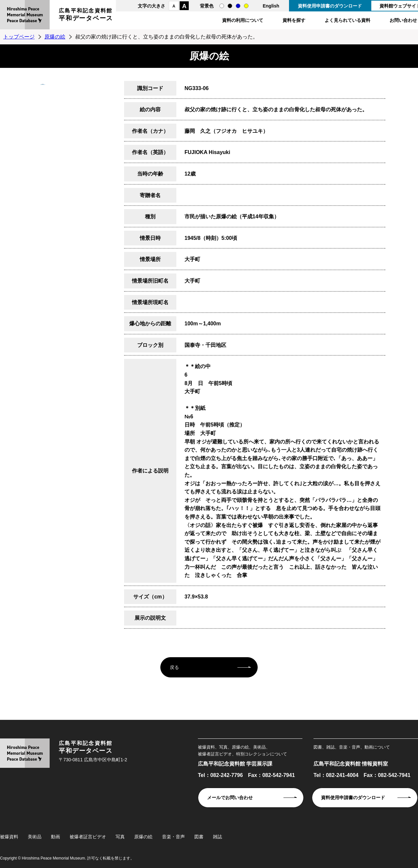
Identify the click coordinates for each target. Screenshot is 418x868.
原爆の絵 (54, 36)
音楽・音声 (173, 836)
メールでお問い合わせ (230, 797)
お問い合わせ (403, 20)
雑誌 (217, 836)
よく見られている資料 (347, 20)
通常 (221, 6)
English (271, 5)
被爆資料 (9, 836)
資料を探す (293, 20)
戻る (174, 667)
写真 (120, 836)
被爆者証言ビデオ (88, 836)
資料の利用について (242, 20)
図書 (198, 836)
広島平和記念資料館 (86, 15)
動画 (55, 836)
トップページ (19, 36)
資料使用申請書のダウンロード (330, 5)
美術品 (34, 836)
